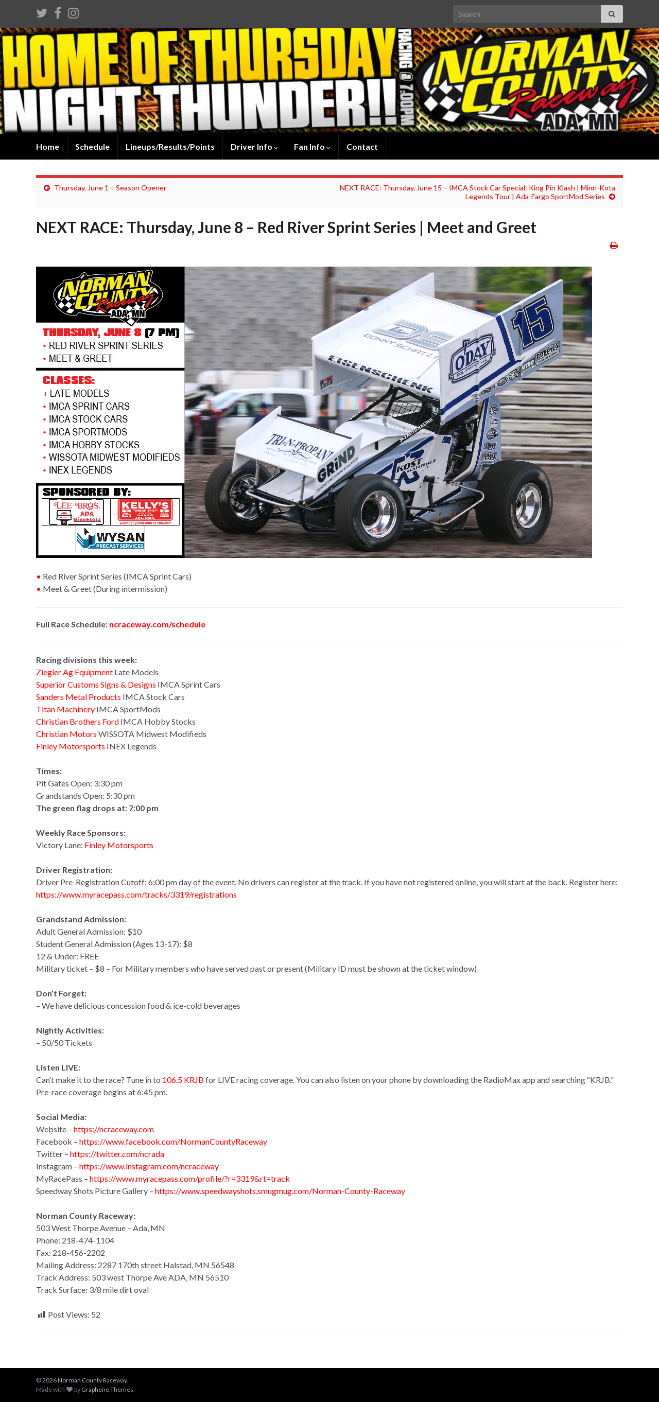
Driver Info (254, 146)
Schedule (92, 146)
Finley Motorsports (70, 746)
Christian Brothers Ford (77, 721)
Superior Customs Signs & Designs (96, 684)
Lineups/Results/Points (170, 146)
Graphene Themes (107, 1389)
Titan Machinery (65, 709)
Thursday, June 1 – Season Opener (110, 187)
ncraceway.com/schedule (157, 624)
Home (47, 146)
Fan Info (312, 146)
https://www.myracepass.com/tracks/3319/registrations (136, 894)
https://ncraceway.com (114, 1129)
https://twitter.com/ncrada (117, 1154)
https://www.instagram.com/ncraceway (149, 1166)
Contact (362, 146)
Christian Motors (66, 734)
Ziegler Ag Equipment (74, 672)
